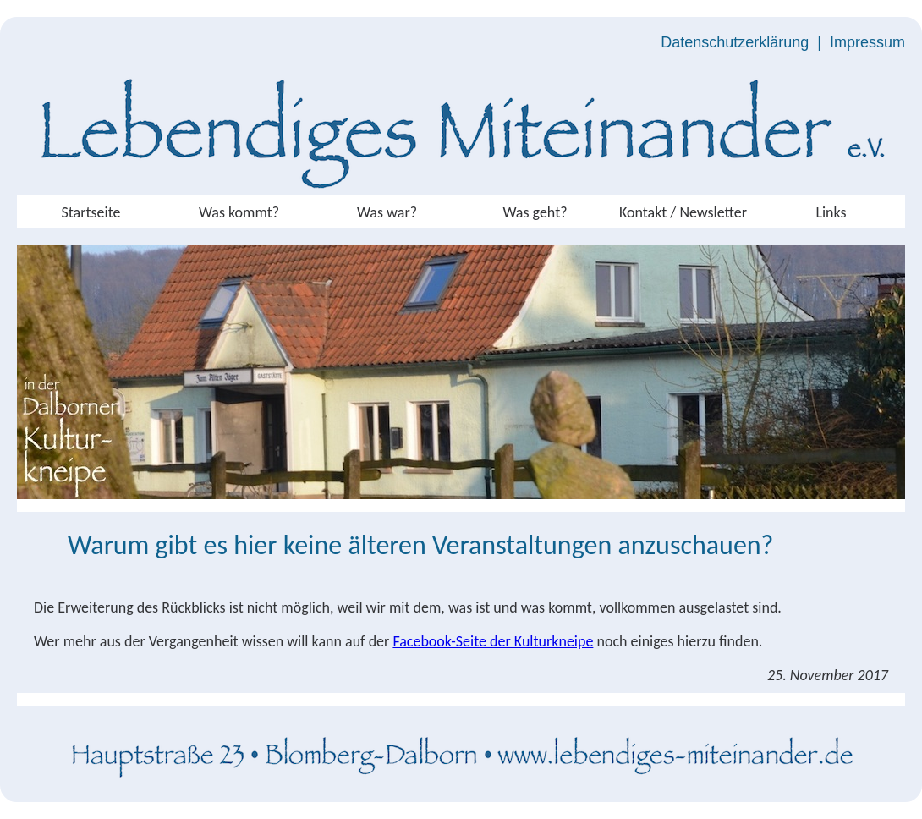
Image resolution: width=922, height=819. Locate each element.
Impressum (867, 42)
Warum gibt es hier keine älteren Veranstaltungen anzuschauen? (420, 545)
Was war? (387, 212)
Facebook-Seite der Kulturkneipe (492, 641)
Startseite (91, 212)
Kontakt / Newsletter (683, 212)
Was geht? (534, 212)
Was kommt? (239, 212)
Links (830, 212)
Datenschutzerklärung (735, 42)
